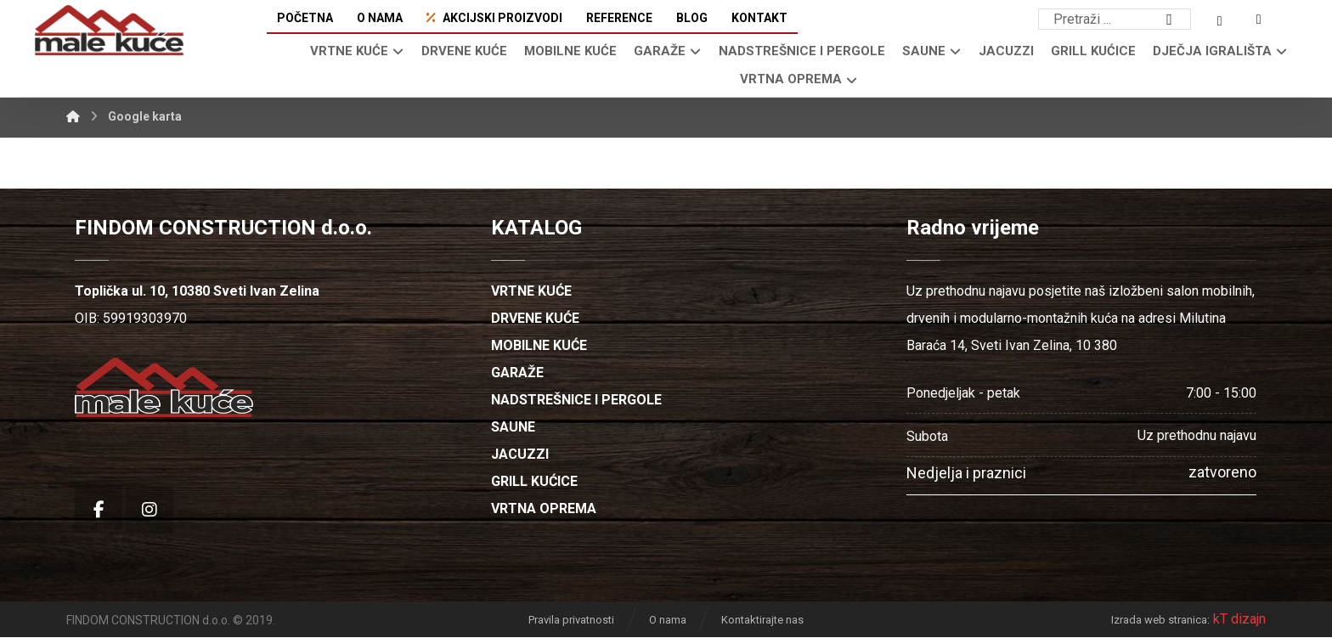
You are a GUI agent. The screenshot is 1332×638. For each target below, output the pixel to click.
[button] (1169, 19)
